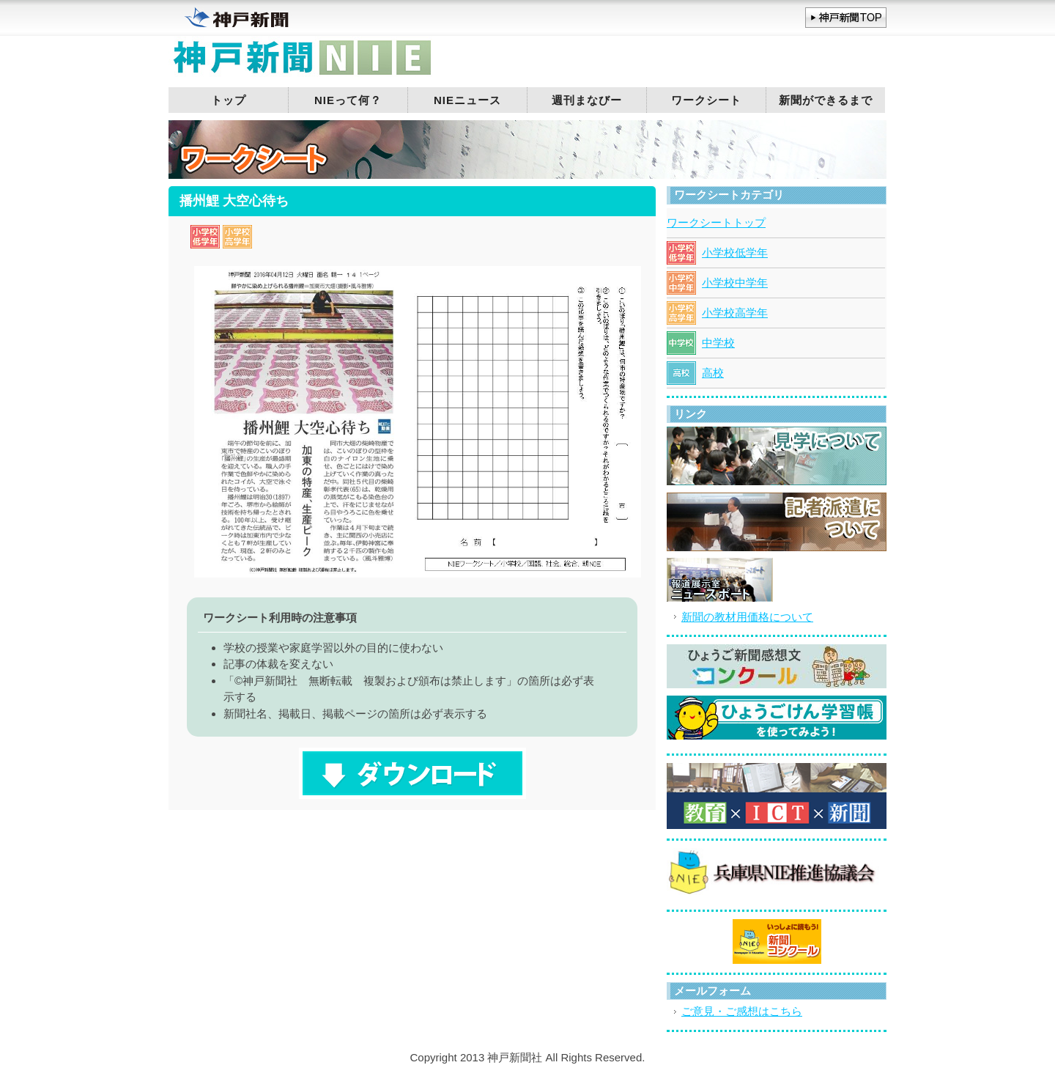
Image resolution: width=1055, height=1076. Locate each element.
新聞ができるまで (826, 100)
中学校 (718, 342)
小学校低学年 (735, 252)
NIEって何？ (348, 100)
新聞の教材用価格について (747, 617)
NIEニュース (467, 100)
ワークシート (706, 100)
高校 (713, 372)
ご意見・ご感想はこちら (741, 1011)
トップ (228, 100)
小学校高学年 (735, 312)
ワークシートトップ (716, 222)
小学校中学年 (735, 282)
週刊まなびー (587, 100)
